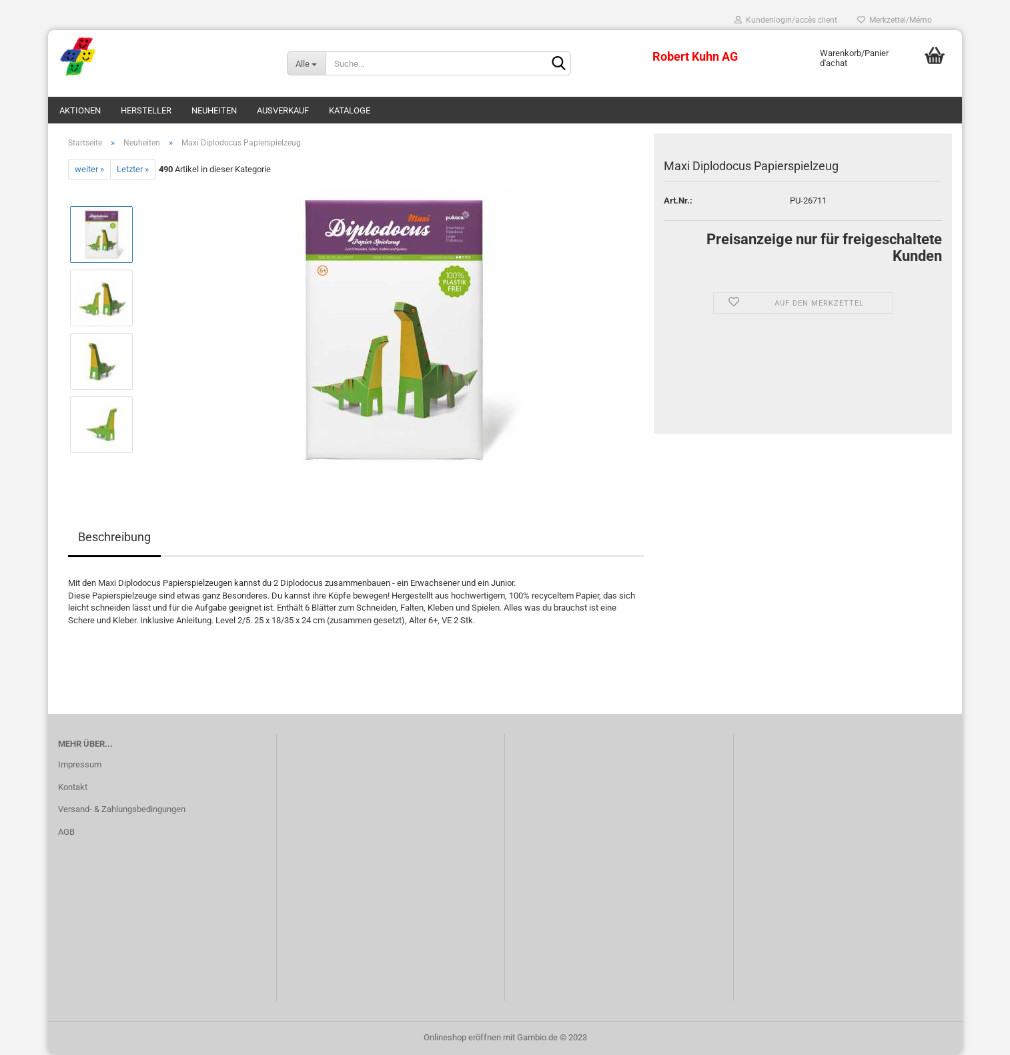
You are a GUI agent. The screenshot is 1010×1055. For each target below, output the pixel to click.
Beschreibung (114, 537)
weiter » (89, 169)
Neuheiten (214, 110)
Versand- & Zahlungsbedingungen (121, 809)
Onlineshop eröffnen (462, 1037)
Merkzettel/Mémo (894, 20)
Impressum (79, 764)
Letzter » (133, 169)
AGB (66, 832)
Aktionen (80, 110)
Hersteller (146, 110)
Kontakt (72, 787)
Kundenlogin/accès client (785, 20)
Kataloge (349, 110)
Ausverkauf (283, 110)
